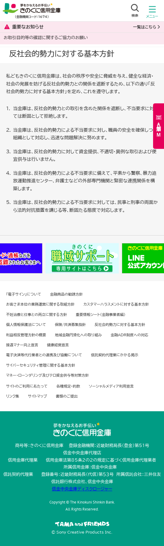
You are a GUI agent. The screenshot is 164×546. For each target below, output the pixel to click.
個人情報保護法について (26, 324)
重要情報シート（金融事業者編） (101, 314)
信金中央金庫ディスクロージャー (82, 489)
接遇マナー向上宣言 (22, 345)
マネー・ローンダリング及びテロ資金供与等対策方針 (47, 375)
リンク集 (12, 396)
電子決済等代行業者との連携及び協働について (44, 355)
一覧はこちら (144, 27)
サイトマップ (37, 396)
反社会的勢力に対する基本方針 (120, 324)
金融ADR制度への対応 (129, 335)
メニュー (152, 13)
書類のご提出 (67, 396)
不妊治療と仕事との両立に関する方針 (36, 314)
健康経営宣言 (58, 345)
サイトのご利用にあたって (27, 386)
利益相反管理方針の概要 (26, 335)
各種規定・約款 (68, 386)
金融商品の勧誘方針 (66, 294)
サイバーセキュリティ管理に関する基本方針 (40, 365)
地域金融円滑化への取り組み (78, 335)
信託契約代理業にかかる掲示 (114, 355)
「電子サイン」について (23, 294)
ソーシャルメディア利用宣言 (111, 386)
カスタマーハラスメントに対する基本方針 (116, 304)
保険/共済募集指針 (70, 324)
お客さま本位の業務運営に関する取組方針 (40, 304)
